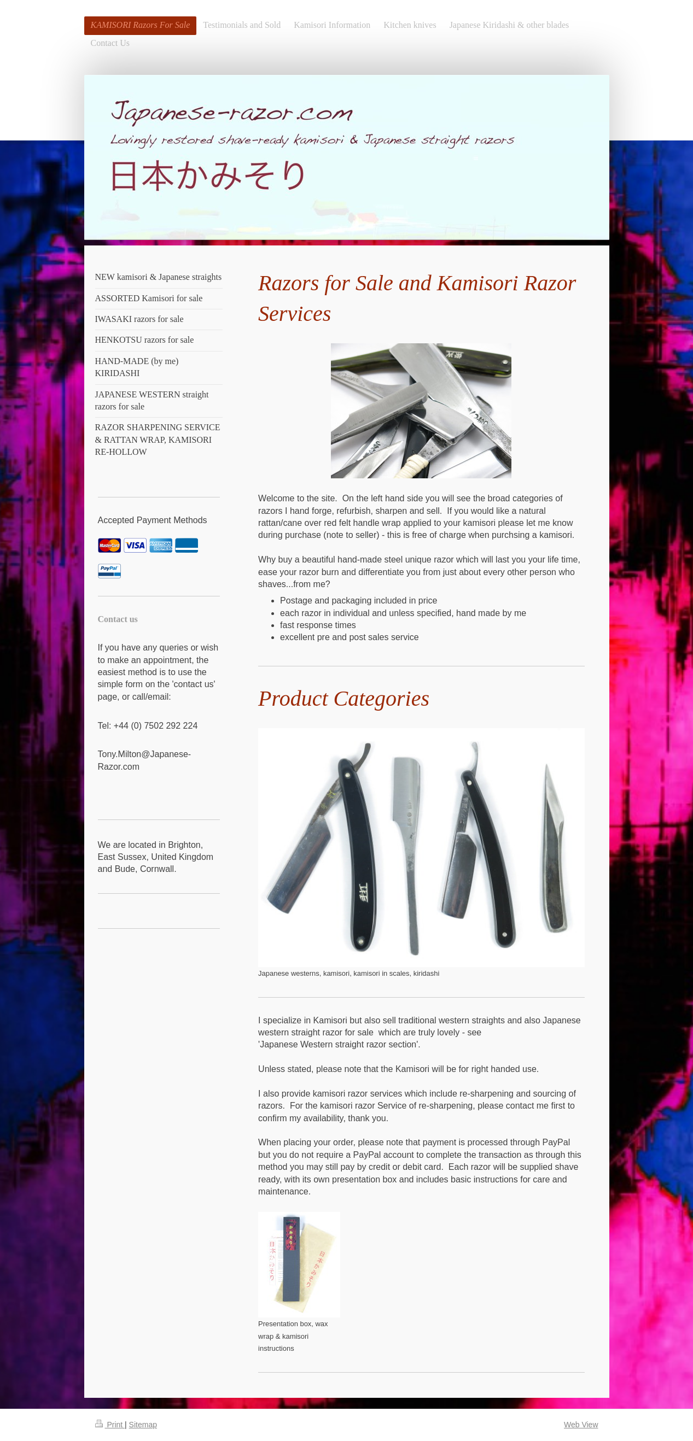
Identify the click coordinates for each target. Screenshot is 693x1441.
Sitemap (143, 1424)
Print (110, 1424)
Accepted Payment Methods (152, 520)
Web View (581, 1424)
